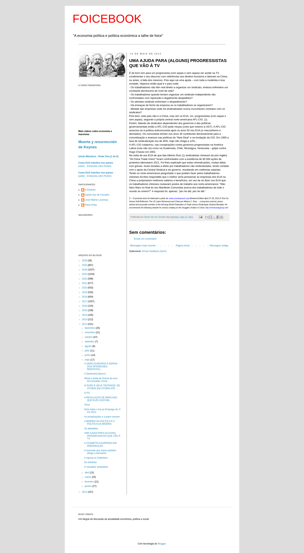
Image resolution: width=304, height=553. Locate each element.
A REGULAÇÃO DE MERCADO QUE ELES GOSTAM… (100, 399)
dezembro (90, 328)
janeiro (88, 486)
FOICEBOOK (107, 18)
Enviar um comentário (145, 238)
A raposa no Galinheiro (96, 457)
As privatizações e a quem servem (102, 416)
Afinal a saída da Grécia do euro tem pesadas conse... (100, 379)
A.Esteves (90, 189)
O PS (87, 393)
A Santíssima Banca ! (95, 373)
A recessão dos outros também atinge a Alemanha (100, 452)
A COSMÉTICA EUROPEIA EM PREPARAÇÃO (100, 444)
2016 (85, 306)
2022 (85, 278)
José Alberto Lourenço (96, 199)
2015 (85, 310)
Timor (87, 404)
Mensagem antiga (219, 245)
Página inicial (183, 245)
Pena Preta (91, 205)
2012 (85, 324)
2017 (85, 301)
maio (87, 359)
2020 (85, 287)
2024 (85, 269)
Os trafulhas (90, 462)
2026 (85, 260)
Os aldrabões (91, 428)
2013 (85, 319)
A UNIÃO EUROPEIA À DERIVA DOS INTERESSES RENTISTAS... (100, 366)
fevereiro (89, 481)
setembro (90, 341)
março (88, 477)
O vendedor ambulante (96, 467)
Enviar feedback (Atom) (154, 251)
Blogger (162, 543)
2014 (85, 315)
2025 (85, 265)
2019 (85, 292)
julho (87, 350)
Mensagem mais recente (142, 245)
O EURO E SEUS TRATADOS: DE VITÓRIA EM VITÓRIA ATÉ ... (102, 387)
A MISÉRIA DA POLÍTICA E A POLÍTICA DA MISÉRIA (99, 422)
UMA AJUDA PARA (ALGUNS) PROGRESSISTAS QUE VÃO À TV (102, 436)
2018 (85, 296)
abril (87, 472)
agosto (88, 346)
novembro (90, 332)
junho (88, 355)
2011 (85, 492)
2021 (85, 283)
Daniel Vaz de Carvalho (97, 194)
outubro (89, 337)
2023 (85, 274)
